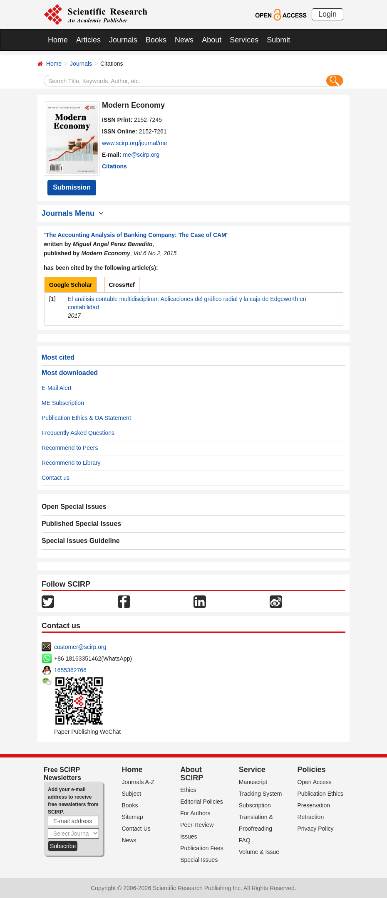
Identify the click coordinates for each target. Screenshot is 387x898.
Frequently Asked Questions (78, 432)
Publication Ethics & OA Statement (86, 417)
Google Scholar (70, 284)
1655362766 (70, 670)
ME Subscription (63, 403)
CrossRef (121, 284)
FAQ (245, 840)
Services (244, 40)
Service (252, 769)
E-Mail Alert (57, 388)
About (211, 40)
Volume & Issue (259, 852)
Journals (123, 40)
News (184, 40)
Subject (131, 793)
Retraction (310, 817)
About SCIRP (191, 773)
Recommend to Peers (70, 447)
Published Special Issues (81, 523)
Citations (114, 166)
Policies (311, 769)
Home (58, 40)
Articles (88, 40)
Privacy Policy (315, 828)
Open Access (314, 782)
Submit (278, 40)
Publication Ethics (320, 793)
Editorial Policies (201, 801)
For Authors (195, 813)
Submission (72, 187)
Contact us (55, 477)
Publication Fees (201, 848)
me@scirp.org (141, 154)
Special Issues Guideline (81, 540)
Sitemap (132, 817)
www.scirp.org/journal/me (134, 143)
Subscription (255, 805)
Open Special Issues (74, 506)
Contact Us (136, 828)
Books (156, 40)
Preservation (313, 805)
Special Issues (199, 859)
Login (327, 14)
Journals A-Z (138, 782)
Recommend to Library (71, 462)
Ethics (188, 790)
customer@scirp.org (80, 647)
